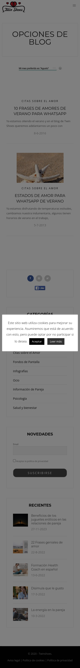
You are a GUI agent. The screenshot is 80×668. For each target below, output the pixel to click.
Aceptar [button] (37, 341)
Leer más (56, 341)
